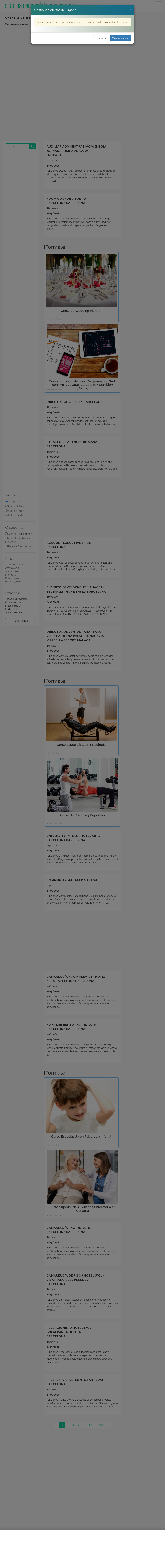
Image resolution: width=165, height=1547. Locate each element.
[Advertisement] (82, 1538)
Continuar (100, 38)
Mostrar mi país (120, 38)
